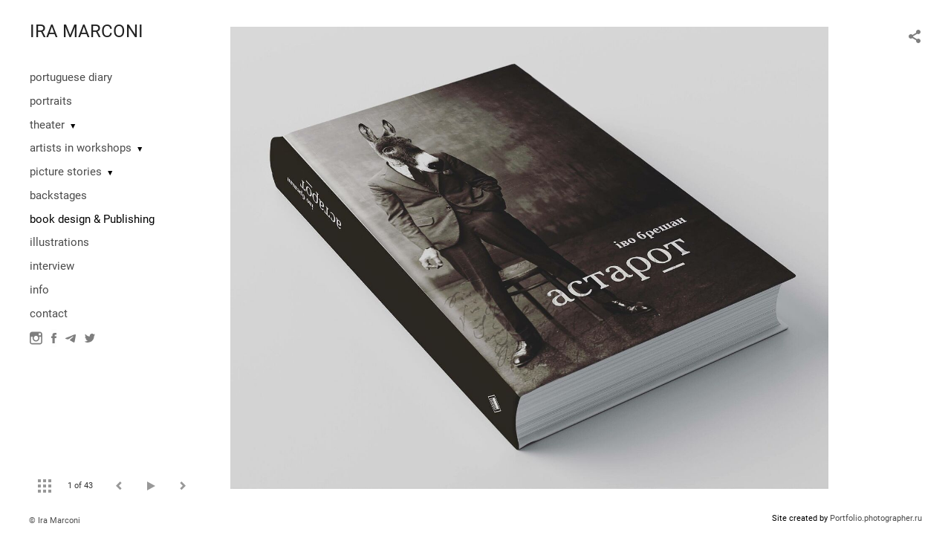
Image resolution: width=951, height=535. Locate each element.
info (39, 289)
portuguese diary (71, 77)
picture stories (66, 171)
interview (52, 266)
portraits (51, 101)
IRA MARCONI (86, 31)
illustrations (59, 242)
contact (49, 313)
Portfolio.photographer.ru (876, 518)
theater (47, 125)
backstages (58, 195)
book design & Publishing (92, 219)
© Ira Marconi (54, 520)
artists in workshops (81, 148)
